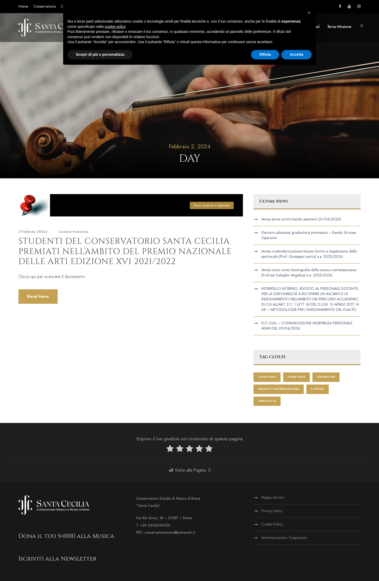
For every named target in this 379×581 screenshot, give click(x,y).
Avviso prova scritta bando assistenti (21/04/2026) (301, 219)
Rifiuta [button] (265, 54)
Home (23, 6)
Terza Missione (339, 26)
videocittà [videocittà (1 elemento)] (267, 401)
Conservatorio (44, 6)
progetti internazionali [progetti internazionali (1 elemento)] (278, 389)
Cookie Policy (272, 524)
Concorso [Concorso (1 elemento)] (267, 377)
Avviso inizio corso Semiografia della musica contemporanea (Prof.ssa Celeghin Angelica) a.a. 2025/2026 (308, 272)
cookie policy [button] (115, 26)
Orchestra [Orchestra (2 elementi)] (326, 377)
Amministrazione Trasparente (284, 537)
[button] (309, 12)
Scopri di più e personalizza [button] (100, 54)
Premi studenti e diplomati (212, 205)
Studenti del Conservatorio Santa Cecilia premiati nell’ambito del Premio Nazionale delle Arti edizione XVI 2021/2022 (125, 251)
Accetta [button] (296, 54)
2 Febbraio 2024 (32, 231)
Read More (38, 296)
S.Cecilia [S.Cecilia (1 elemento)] (317, 389)
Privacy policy (271, 510)
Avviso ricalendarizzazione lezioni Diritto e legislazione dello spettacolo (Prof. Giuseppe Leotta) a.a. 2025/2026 (309, 254)
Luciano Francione (74, 231)
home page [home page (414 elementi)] (296, 377)
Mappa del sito (272, 497)
